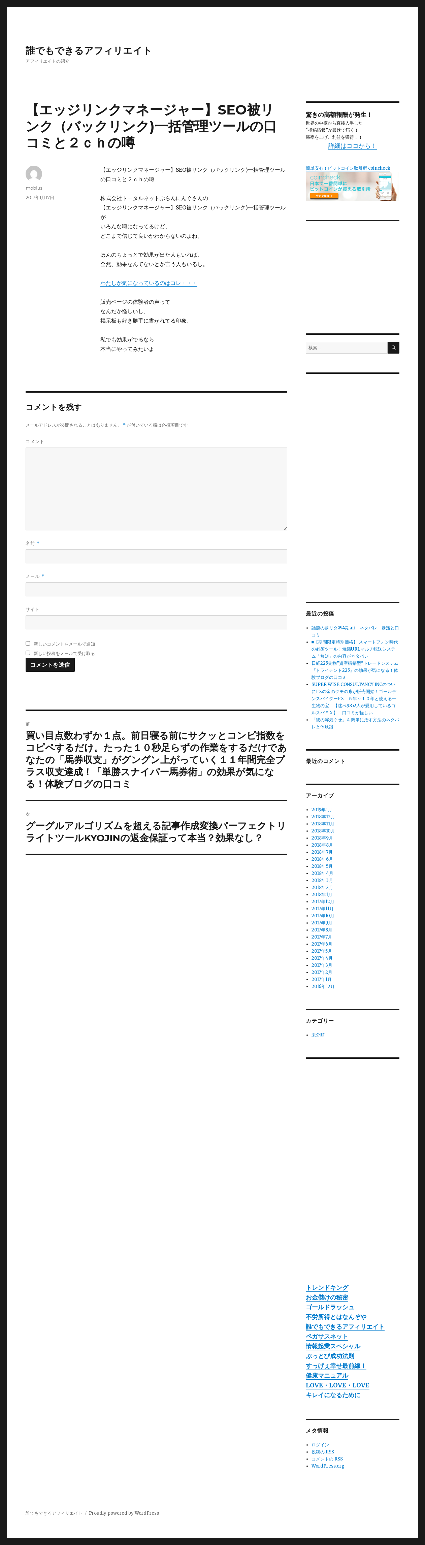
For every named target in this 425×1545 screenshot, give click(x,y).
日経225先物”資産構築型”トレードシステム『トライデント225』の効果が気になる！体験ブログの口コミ (355, 670)
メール (35, 576)
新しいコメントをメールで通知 (64, 644)
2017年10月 (323, 916)
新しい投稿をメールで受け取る (64, 653)
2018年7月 (322, 852)
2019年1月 (322, 810)
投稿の (323, 1452)
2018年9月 (322, 838)
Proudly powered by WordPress (124, 1513)
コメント (35, 441)
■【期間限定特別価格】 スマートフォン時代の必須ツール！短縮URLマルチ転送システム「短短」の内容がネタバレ (355, 649)
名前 (32, 543)
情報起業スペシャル (333, 1346)
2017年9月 (322, 923)
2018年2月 (322, 887)
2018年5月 (322, 866)
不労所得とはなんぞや (336, 1317)
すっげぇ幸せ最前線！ (336, 1366)
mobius (34, 188)
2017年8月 (322, 930)
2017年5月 (322, 951)
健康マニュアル (327, 1375)
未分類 (318, 1035)
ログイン (320, 1445)
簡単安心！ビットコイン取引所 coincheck (348, 168)
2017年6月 (322, 944)
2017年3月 (322, 965)
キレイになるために (333, 1395)
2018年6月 (322, 859)
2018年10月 (323, 831)
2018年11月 (323, 824)
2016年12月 (323, 986)
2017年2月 (322, 972)
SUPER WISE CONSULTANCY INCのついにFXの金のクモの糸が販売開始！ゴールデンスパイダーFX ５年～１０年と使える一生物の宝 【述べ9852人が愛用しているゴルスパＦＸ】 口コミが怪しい (354, 699)
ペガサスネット (327, 1336)
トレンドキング (327, 1287)
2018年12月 (323, 817)
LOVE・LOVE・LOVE (337, 1385)
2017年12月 (323, 902)
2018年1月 (322, 894)
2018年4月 (322, 873)
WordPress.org (328, 1466)
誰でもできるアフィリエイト (89, 50)
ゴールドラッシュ (330, 1307)
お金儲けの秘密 (327, 1297)
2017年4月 (322, 958)
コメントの (327, 1459)
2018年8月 (322, 845)
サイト (33, 609)
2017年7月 (322, 937)
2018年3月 (322, 880)
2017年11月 (323, 909)
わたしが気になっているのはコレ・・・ (148, 283)
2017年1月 (322, 979)
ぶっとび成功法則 (330, 1356)
